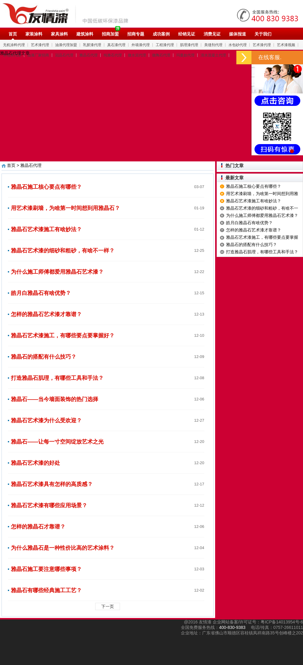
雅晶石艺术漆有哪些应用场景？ (49, 505)
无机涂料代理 (14, 45)
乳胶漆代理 (92, 45)
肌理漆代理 (189, 45)
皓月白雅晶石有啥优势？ (41, 293)
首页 (12, 34)
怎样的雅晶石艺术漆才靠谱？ (46, 314)
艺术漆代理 (40, 45)
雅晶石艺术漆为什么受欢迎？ (46, 420)
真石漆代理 (116, 45)
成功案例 (161, 34)
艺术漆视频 (286, 45)
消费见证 (212, 34)
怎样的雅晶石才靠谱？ (38, 527)
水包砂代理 (237, 45)
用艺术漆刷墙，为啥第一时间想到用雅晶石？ (65, 208)
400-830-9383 (232, 627)
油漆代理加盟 (66, 45)
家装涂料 (33, 34)
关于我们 (263, 34)
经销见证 (186, 34)
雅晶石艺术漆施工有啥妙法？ (46, 229)
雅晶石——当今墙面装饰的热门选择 (54, 399)
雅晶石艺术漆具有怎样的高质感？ (52, 484)
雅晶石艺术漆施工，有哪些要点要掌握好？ (63, 335)
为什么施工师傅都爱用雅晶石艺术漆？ (57, 272)
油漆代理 (68, 13)
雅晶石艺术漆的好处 (35, 463)
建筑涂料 (84, 34)
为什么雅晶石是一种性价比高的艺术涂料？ (63, 548)
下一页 (107, 606)
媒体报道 (237, 34)
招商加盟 (110, 34)
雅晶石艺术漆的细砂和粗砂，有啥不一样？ (63, 251)
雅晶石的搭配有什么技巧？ (43, 357)
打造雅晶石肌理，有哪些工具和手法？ (57, 378)
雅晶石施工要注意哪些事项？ (46, 569)
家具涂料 (59, 34)
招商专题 (135, 34)
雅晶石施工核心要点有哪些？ (46, 187)
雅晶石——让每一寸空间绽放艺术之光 (57, 442)
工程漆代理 (165, 45)
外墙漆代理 (141, 45)
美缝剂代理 (213, 45)
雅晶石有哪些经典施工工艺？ (46, 590)
